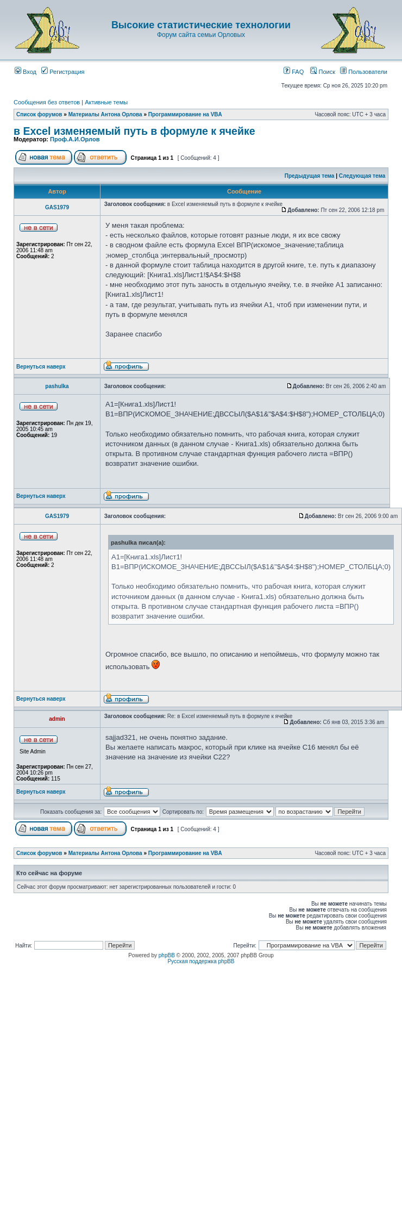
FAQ (294, 71)
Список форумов (39, 114)
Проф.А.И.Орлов (74, 139)
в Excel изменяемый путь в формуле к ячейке (134, 131)
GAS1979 (57, 207)
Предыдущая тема (310, 176)
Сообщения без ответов (47, 102)
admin (57, 719)
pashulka (56, 386)
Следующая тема (362, 176)
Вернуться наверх (41, 367)
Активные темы (106, 102)
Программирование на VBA (185, 114)
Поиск (322, 71)
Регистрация (62, 71)
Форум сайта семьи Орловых (201, 35)
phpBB (167, 955)
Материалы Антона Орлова (105, 114)
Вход (25, 71)
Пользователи (363, 71)
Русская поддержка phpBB (200, 961)
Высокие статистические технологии (201, 25)
